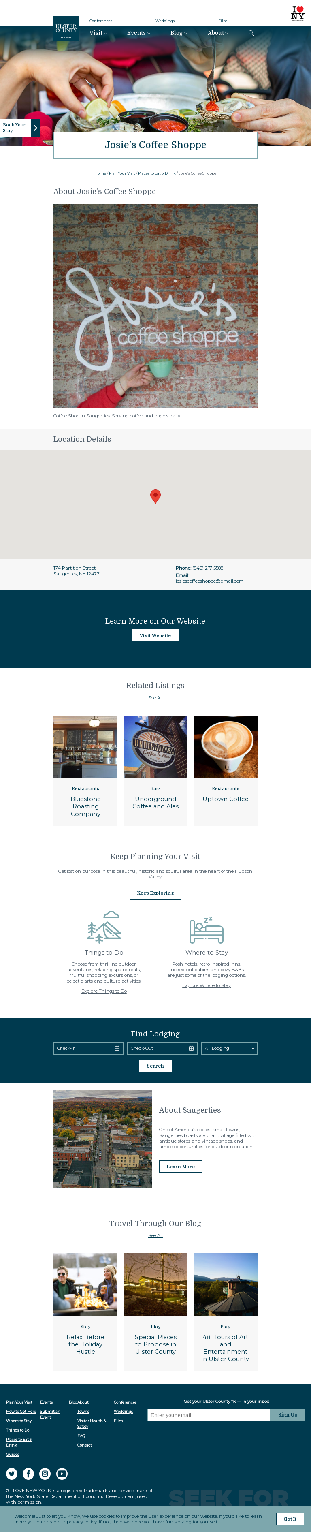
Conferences (100, 21)
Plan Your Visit (122, 173)
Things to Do (17, 1428)
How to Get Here (21, 1410)
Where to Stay (19, 1419)
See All (155, 698)
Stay (86, 1325)
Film (223, 21)
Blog (176, 33)
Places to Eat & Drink (157, 173)
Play (156, 1325)
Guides (12, 1453)
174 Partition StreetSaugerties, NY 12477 (76, 571)
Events (136, 33)
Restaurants (85, 788)
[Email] (209, 1413)
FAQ (81, 1434)
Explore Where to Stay (206, 984)
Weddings (165, 21)
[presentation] (209, 1435)
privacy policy (82, 1522)
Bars (155, 788)
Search (155, 1064)
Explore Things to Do (104, 990)
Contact (85, 1444)
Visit (95, 33)
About (216, 33)
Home (100, 173)
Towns (83, 1410)
